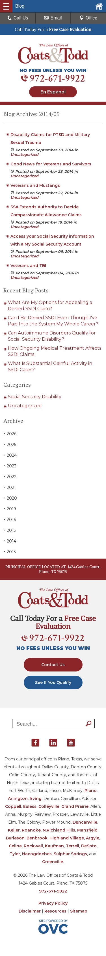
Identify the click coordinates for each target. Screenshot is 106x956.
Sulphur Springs (70, 853)
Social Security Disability (34, 396)
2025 (9, 444)
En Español (53, 92)
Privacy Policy (53, 903)
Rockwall (33, 845)
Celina (15, 845)
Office (88, 18)
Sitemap (78, 911)
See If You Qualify (53, 682)
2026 (9, 433)
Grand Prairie (74, 806)
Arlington (18, 798)
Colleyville (48, 806)
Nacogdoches (37, 853)
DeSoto (89, 845)
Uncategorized (24, 154)
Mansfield (87, 830)
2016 (9, 519)
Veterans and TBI (28, 265)
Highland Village (66, 838)
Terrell (72, 845)
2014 (9, 541)
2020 (10, 498)
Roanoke (31, 830)
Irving (36, 798)
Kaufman (54, 845)
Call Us (17, 18)
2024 (10, 455)
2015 (9, 530)
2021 (9, 487)
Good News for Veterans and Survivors (50, 164)
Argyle (92, 838)
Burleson (15, 838)
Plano (91, 790)
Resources (55, 911)
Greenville (52, 861)
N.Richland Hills (59, 830)
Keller (14, 830)
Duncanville (85, 822)
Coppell (13, 806)
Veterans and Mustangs (35, 185)
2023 (9, 466)
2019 (9, 509)
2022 (9, 476)
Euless (29, 806)
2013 (9, 551)
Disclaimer (30, 911)
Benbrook (37, 838)
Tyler (15, 853)
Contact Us (53, 664)
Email (53, 18)
